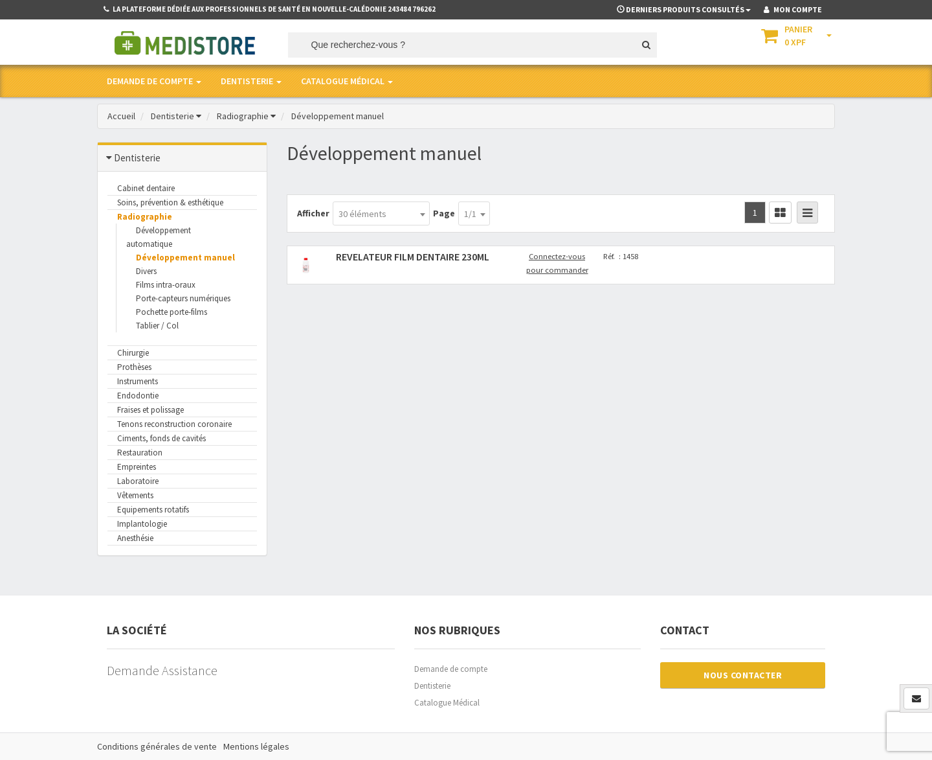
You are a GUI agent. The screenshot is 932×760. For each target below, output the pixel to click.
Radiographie (144, 216)
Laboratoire (138, 481)
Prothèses (134, 367)
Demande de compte (450, 668)
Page (444, 213)
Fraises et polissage (150, 409)
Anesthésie (135, 538)
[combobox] (381, 213)
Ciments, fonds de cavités (161, 438)
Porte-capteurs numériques (183, 298)
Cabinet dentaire (146, 188)
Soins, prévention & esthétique (170, 202)
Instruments (137, 381)
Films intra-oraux (165, 284)
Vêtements (135, 495)
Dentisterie (432, 685)
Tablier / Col (157, 325)
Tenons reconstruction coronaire (174, 424)
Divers (146, 271)
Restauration (139, 452)
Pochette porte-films (171, 311)
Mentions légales (256, 746)
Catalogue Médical (447, 702)
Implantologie (142, 523)
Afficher (313, 213)
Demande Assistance (162, 670)
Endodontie (138, 395)
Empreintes (136, 466)
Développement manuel (185, 257)
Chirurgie (133, 352)
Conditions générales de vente (157, 746)
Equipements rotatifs (153, 509)
